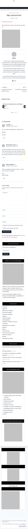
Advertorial (4, 307)
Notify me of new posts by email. (10, 228)
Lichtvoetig (4, 323)
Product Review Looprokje (8, 332)
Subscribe (6, 254)
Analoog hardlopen (6, 351)
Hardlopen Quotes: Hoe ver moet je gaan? (12, 357)
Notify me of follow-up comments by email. (13, 225)
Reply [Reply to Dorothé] (4, 138)
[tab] (11, 112)
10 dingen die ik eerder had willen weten (7, 89)
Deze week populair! (7, 312)
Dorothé (8, 125)
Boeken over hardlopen (7, 310)
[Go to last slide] (3, 106)
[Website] (14, 222)
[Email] (14, 216)
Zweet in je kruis (7, 403)
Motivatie (4, 327)
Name (4, 210)
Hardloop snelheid (8, 395)
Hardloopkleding (6, 319)
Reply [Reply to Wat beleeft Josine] (4, 157)
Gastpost (4, 316)
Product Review (6, 331)
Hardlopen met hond (8, 404)
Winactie (4, 336)
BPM (5, 414)
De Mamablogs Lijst (13, 486)
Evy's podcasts (7, 399)
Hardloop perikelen (6, 318)
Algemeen (4, 308)
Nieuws (4, 329)
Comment (5, 192)
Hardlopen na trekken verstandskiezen (13, 406)
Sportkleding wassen (8, 408)
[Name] (14, 210)
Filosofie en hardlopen (7, 314)
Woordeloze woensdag (14, 12)
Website (4, 221)
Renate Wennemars (8, 410)
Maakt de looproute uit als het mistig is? (11, 361)
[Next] (25, 106)
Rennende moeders (6, 334)
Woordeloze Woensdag (7, 21)
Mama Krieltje (9, 164)
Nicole (14, 58)
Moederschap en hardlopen (8, 325)
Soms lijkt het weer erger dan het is (21, 89)
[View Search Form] (14, 1)
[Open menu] (14, 8)
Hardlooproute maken (9, 401)
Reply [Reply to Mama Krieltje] (4, 178)
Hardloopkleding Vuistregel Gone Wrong (11, 347)
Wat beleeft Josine (11, 145)
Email (4, 216)
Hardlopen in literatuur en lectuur (9, 321)
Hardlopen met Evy (8, 412)
